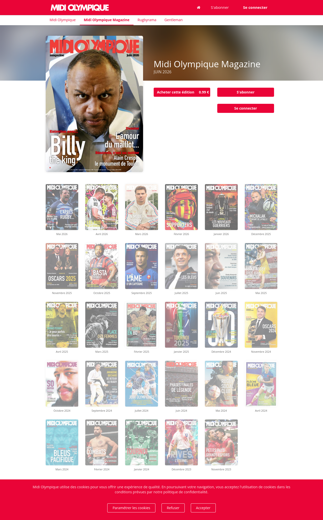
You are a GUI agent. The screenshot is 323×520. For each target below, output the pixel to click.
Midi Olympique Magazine (106, 19)
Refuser (173, 507)
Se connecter (245, 108)
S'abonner (220, 7)
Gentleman (174, 19)
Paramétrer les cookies (131, 507)
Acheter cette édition (183, 92)
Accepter (203, 507)
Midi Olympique (63, 19)
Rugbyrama (147, 19)
